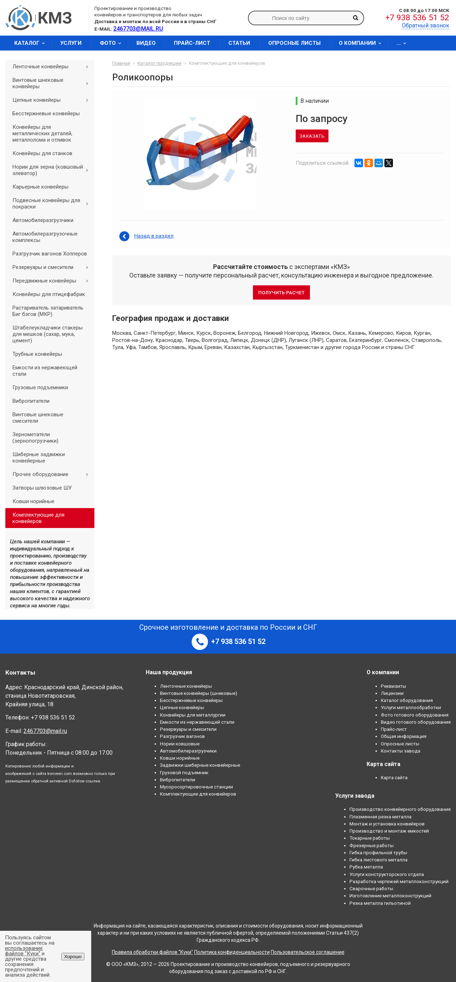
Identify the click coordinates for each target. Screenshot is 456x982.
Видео (146, 43)
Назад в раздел (153, 236)
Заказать (312, 136)
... (404, 43)
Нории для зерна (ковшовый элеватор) (52, 170)
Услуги (71, 43)
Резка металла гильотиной (380, 903)
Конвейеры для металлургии (193, 715)
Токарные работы (369, 838)
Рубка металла (366, 867)
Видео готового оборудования (416, 722)
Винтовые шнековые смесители (37, 417)
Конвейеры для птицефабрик (48, 294)
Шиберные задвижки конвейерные (38, 457)
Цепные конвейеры (52, 100)
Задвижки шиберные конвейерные (200, 765)
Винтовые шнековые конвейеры (52, 83)
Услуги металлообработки (411, 707)
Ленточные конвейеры (52, 66)
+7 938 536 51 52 (417, 17)
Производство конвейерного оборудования (400, 809)
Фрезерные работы (371, 845)
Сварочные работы (371, 888)
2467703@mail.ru (45, 731)
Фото (113, 43)
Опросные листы (294, 43)
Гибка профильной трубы (378, 852)
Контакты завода (400, 751)
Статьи (239, 43)
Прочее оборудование (52, 474)
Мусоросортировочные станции (196, 787)
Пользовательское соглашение (307, 952)
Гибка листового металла (378, 859)
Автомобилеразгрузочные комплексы (45, 237)
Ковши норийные (33, 501)
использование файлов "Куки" (24, 951)
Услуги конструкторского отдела (386, 874)
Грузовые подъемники (40, 387)
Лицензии (392, 693)
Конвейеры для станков (42, 153)
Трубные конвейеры (37, 354)
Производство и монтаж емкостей (389, 831)
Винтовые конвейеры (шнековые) (198, 693)
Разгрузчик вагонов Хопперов (49, 253)
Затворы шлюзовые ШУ (42, 488)
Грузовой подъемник (184, 772)
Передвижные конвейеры (52, 281)
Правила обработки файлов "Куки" (152, 952)
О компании (362, 43)
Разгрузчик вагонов (182, 736)
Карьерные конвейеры (40, 187)
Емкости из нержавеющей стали (44, 370)
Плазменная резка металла (380, 816)
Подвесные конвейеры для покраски (52, 203)
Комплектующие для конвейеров (38, 518)
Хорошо (73, 956)
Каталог (32, 43)
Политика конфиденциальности (232, 952)
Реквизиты (393, 686)
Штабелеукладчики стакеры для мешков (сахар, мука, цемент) (47, 334)
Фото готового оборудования (415, 715)
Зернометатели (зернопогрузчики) (35, 437)
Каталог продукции (159, 63)
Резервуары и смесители (52, 267)
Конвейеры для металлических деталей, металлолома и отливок (42, 133)
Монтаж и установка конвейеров (387, 824)
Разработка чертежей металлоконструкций (399, 881)
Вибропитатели (31, 401)
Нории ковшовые (180, 743)
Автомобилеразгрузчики (42, 220)
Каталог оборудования (407, 700)
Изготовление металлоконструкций (390, 895)
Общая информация (403, 736)
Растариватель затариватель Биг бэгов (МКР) (47, 311)
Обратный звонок (425, 25)
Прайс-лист (192, 43)
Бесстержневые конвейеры (46, 113)
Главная (121, 63)
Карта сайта (394, 777)
